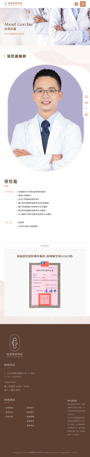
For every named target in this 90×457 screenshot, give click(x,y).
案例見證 (9, 418)
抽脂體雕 (30, 418)
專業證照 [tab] (45, 246)
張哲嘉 (21, 34)
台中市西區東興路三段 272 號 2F (20, 374)
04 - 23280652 (12, 378)
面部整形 (30, 409)
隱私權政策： (73, 402)
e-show (73, 454)
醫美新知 (9, 413)
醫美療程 (30, 427)
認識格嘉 (9, 409)
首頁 (6, 34)
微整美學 (30, 422)
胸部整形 (30, 413)
